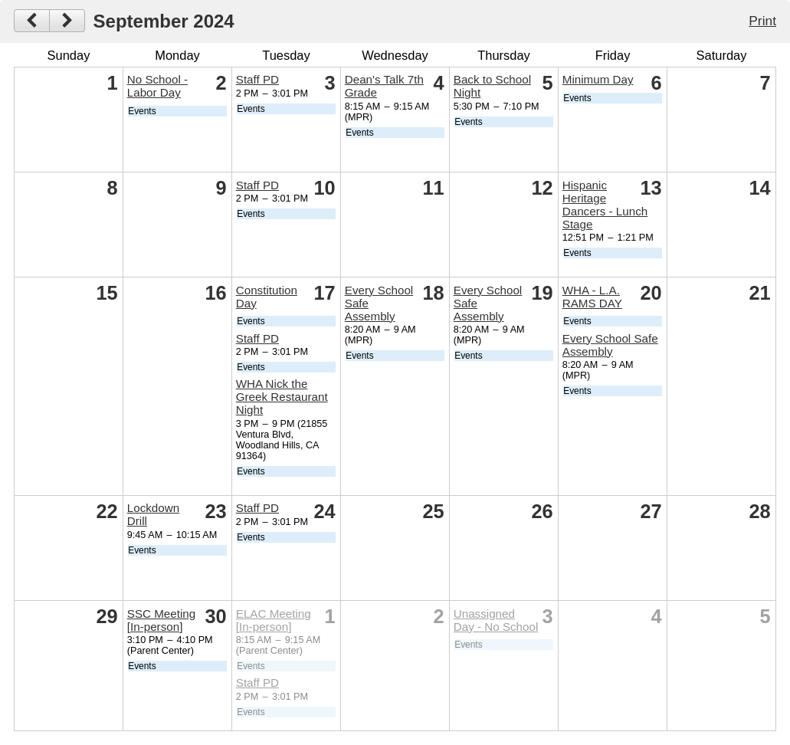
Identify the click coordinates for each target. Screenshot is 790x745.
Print (762, 20)
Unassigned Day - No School (496, 620)
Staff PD (257, 79)
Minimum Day (598, 79)
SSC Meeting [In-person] (161, 620)
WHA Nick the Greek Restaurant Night (282, 396)
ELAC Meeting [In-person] (273, 620)
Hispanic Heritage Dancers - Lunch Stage (604, 205)
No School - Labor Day (157, 86)
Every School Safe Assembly (610, 345)
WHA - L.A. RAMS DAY (592, 297)
